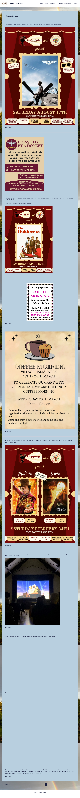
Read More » (8, 127)
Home (43, 3)
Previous (7, 784)
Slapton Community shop (23, 24)
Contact (76, 3)
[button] (57, 3)
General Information (52, 3)
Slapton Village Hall (16, 3)
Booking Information (66, 3)
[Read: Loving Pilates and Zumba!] (30, 734)
